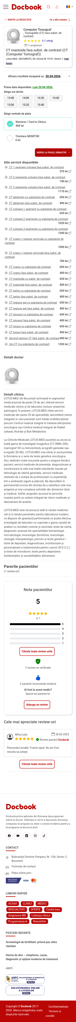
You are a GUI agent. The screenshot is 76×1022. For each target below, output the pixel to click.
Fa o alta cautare (60, 19)
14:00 (25, 97)
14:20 (40, 97)
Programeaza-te (17, 921)
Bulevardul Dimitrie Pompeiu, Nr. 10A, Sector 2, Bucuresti (39, 858)
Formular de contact (24, 866)
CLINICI (27, 903)
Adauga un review (37, 704)
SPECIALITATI (16, 909)
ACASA (12, 903)
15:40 (40, 104)
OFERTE (36, 909)
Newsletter (39, 921)
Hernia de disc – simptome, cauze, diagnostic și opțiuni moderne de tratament (32, 957)
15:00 (10, 104)
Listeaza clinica (41, 915)
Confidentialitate (58, 1006)
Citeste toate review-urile (37, 651)
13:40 (10, 97)
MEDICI (42, 903)
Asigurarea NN (17, 915)
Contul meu (53, 909)
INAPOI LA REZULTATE (18, 19)
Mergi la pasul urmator (53, 152)
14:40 (55, 97)
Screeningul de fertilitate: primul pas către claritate (31, 944)
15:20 (25, 104)
